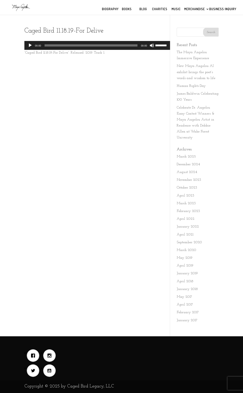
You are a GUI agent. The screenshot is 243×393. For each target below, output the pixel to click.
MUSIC (176, 9)
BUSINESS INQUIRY (222, 9)
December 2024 (188, 164)
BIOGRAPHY (110, 9)
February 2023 (188, 211)
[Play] (30, 45)
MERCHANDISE (194, 9)
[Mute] (152, 45)
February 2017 (188, 312)
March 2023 (186, 203)
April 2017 (185, 304)
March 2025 (186, 156)
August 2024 (187, 172)
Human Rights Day (191, 86)
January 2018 (187, 289)
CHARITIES (159, 9)
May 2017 (184, 297)
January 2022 (188, 226)
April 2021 (185, 234)
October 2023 (187, 187)
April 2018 (185, 281)
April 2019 (185, 265)
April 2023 (185, 195)
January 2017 (187, 320)
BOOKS (127, 9)
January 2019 (187, 273)
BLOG (143, 9)
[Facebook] (34, 355)
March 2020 (186, 250)
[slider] (91, 45)
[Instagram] (50, 355)
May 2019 (184, 258)
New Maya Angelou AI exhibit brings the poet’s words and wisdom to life (196, 72)
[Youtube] (50, 370)
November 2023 (189, 180)
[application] (97, 45)
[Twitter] (34, 370)
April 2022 (185, 219)
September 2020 (189, 242)
